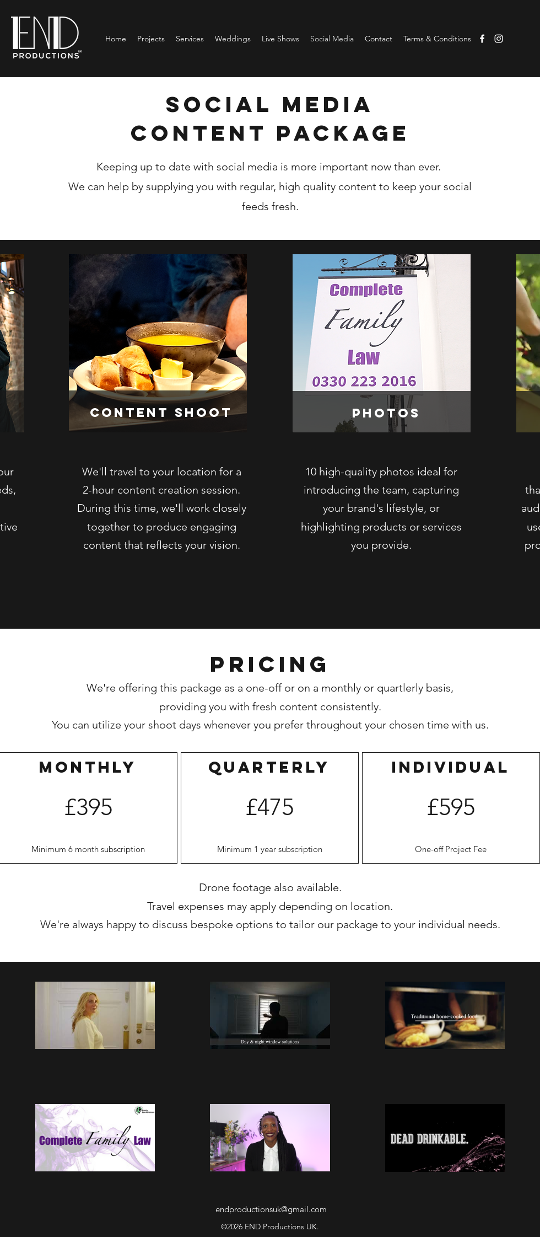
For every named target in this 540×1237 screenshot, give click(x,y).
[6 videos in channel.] (270, 1076)
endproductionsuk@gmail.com (271, 1209)
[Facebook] (482, 38)
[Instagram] (498, 38)
